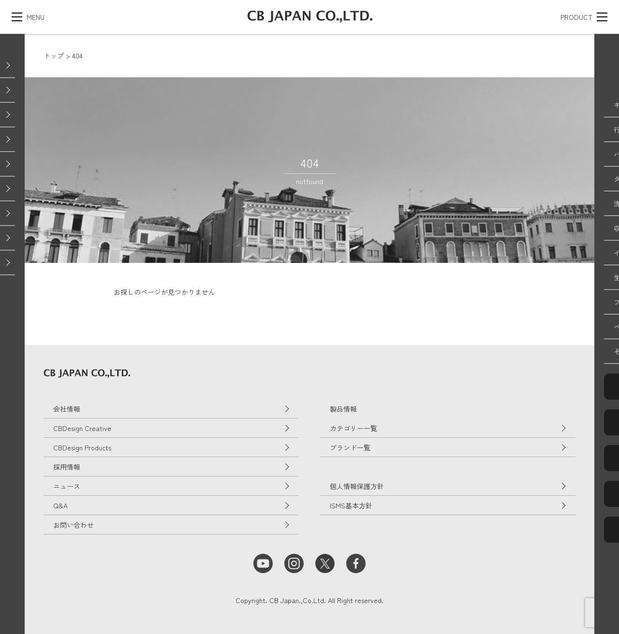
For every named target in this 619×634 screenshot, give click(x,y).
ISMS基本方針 (351, 505)
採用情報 (66, 467)
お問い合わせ (73, 525)
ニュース (66, 486)
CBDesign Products (82, 447)
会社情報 (66, 409)
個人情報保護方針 (357, 486)
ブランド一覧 (350, 447)
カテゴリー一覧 (353, 428)
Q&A (60, 505)
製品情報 (343, 409)
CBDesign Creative (82, 428)
